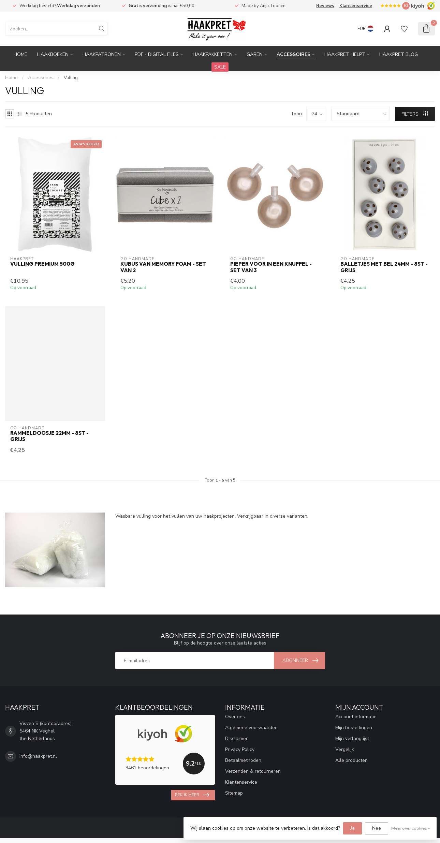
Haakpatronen (102, 54)
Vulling (71, 78)
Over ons (235, 716)
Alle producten (351, 760)
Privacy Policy (239, 749)
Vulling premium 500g (42, 264)
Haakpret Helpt (344, 54)
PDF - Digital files (157, 54)
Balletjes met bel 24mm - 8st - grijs (384, 267)
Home (20, 54)
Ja (352, 828)
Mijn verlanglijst (352, 738)
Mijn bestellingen (353, 727)
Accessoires (293, 54)
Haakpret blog (398, 54)
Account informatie (356, 716)
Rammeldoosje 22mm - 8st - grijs (49, 436)
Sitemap (234, 793)
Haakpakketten (213, 54)
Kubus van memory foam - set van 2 (163, 267)
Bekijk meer (192, 795)
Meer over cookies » (410, 828)
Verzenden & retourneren (253, 771)
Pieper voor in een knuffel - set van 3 (271, 267)
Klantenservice (355, 6)
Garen (255, 54)
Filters (414, 114)
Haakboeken (53, 54)
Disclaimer (236, 738)
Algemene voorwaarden (251, 727)
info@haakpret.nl (38, 756)
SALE (220, 67)
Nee (376, 828)
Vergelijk (344, 749)
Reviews (325, 6)
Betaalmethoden (243, 760)
